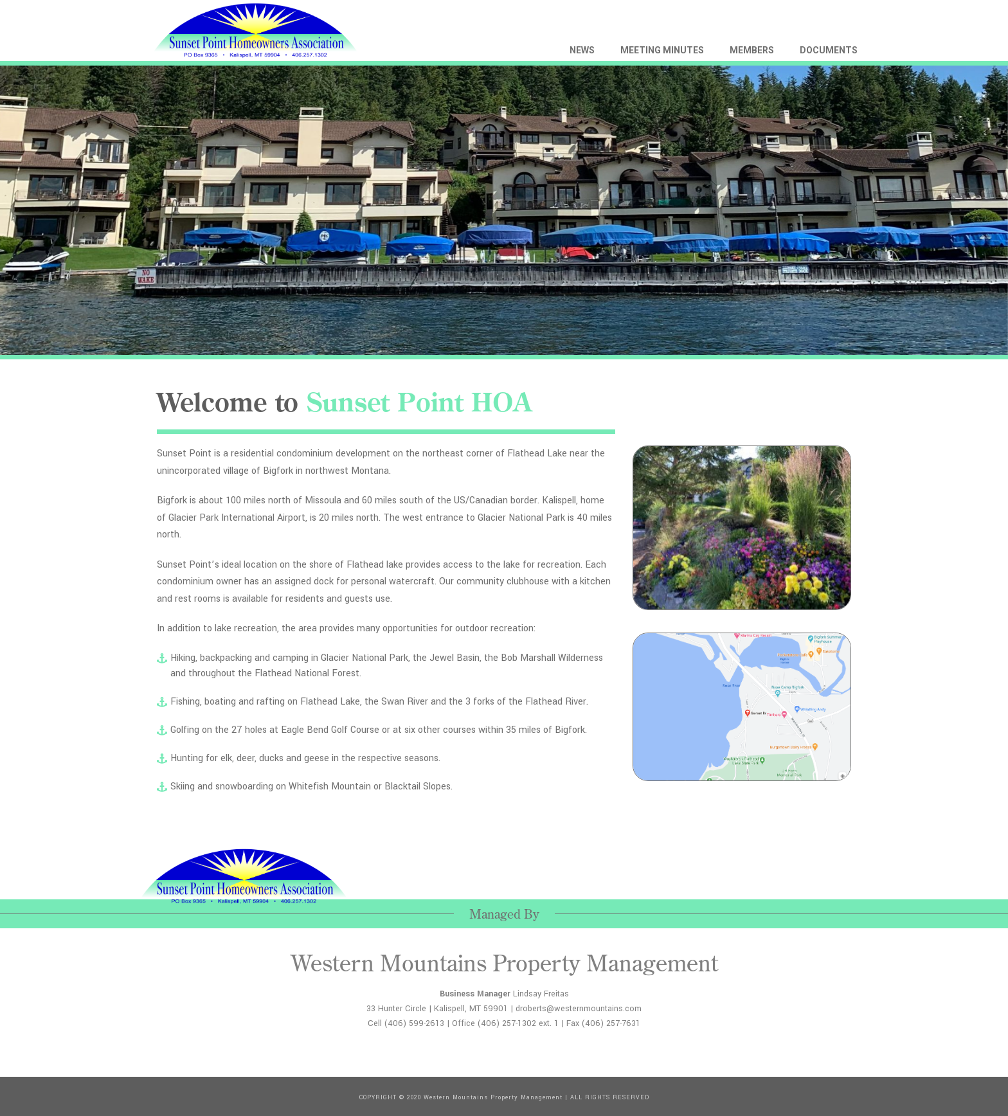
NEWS (582, 50)
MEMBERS (752, 50)
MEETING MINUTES (662, 50)
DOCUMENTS (829, 50)
